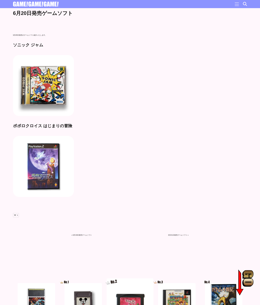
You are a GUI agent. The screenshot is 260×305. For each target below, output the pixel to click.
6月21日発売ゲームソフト (177, 235)
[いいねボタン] (15, 215)
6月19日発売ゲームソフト (82, 235)
